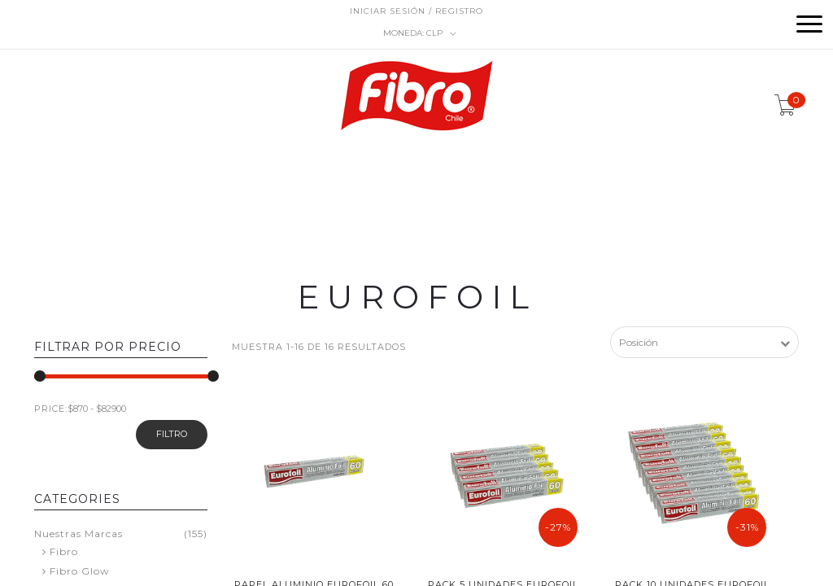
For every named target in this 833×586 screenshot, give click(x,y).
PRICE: (51, 408)
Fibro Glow (80, 571)
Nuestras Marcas (78, 533)
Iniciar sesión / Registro (416, 11)
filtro (171, 434)
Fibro (64, 551)
